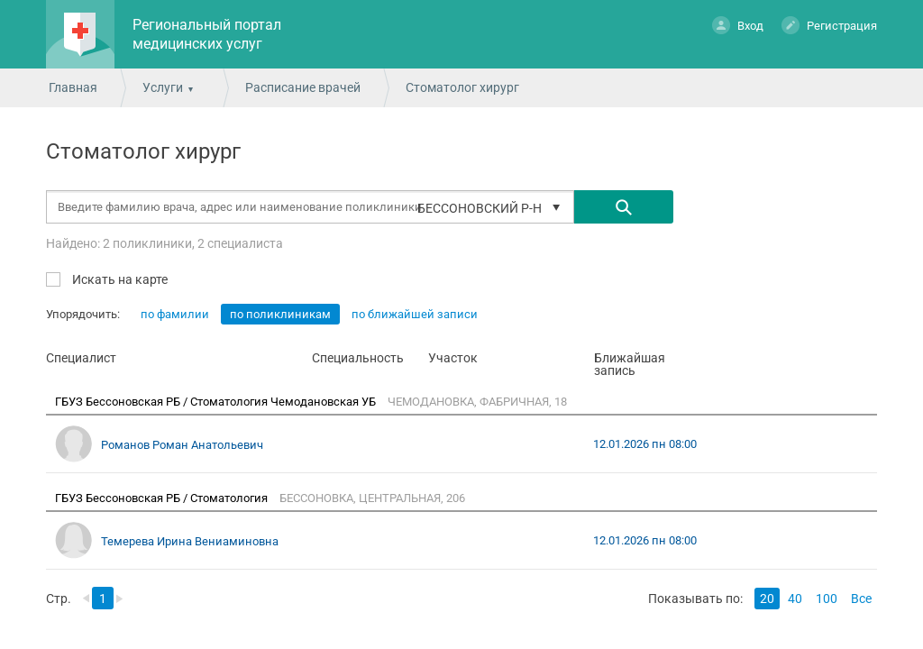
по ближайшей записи (415, 314)
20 (767, 598)
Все (861, 598)
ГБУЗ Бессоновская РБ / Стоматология (162, 498)
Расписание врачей (303, 87)
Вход (737, 24)
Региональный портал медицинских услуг (207, 34)
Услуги (162, 87)
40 (795, 598)
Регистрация (829, 24)
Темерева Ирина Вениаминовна (190, 541)
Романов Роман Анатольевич (182, 445)
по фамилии (175, 314)
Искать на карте (118, 279)
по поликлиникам (280, 314)
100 (826, 598)
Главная (73, 87)
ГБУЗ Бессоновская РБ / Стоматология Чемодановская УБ (217, 401)
